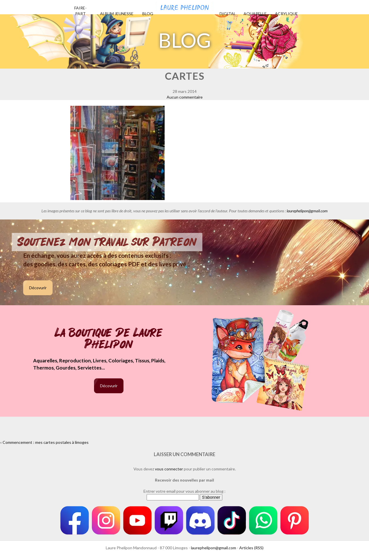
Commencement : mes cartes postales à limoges (46, 442)
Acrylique (286, 13)
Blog (147, 13)
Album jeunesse (116, 13)
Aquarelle (255, 13)
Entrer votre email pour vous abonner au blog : (184, 491)
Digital (228, 13)
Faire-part (80, 10)
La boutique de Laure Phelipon (109, 339)
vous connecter (169, 468)
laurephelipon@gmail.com (307, 210)
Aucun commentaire (185, 97)
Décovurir (38, 287)
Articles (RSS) (251, 547)
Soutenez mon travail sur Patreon (107, 242)
